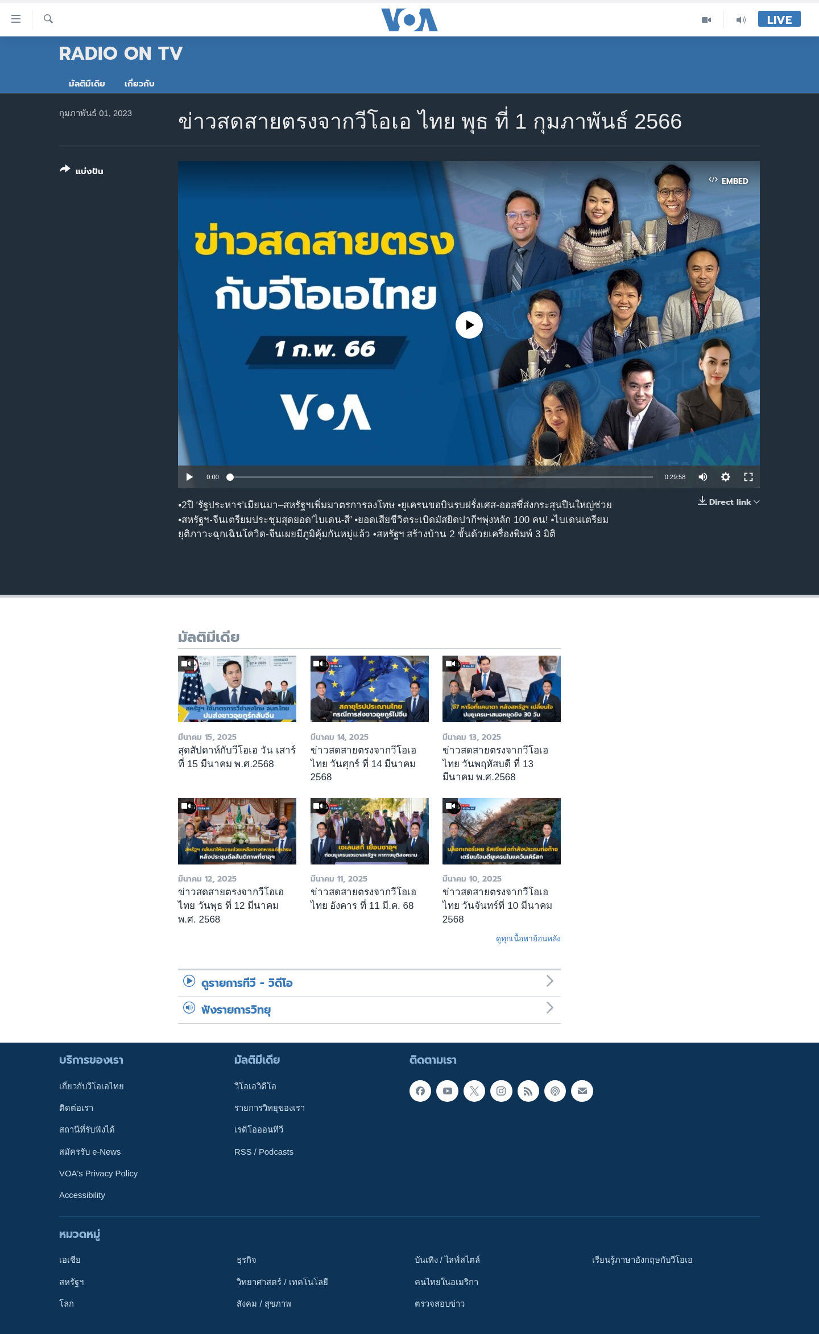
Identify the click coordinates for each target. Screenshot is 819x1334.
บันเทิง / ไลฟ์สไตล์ (447, 1260)
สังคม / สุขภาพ (264, 1303)
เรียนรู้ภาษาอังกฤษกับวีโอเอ (642, 1260)
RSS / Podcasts (263, 1151)
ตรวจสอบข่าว (440, 1303)
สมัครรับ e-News (90, 1151)
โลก (66, 1303)
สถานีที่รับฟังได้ (87, 1129)
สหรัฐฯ (71, 1281)
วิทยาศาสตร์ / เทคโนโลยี (282, 1281)
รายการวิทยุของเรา (269, 1108)
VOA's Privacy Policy (98, 1173)
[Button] (82, 172)
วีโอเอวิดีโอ (255, 1085)
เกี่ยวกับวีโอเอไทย (91, 1085)
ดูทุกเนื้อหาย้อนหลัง (528, 938)
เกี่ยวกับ (140, 83)
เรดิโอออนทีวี (258, 1129)
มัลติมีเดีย (87, 83)
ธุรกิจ (247, 1260)
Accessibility (82, 1195)
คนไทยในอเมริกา (446, 1281)
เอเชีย (70, 1260)
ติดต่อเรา (76, 1108)
